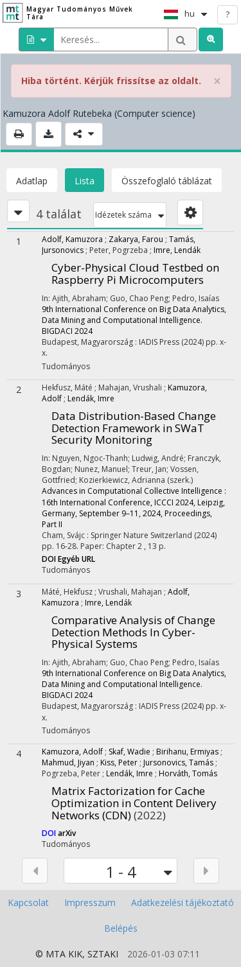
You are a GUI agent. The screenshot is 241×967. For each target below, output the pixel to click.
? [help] (227, 14)
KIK (75, 954)
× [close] (217, 81)
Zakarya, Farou (136, 239)
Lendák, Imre (90, 398)
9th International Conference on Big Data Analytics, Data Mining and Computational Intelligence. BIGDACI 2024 (134, 320)
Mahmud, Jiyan (68, 762)
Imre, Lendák (177, 250)
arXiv (67, 833)
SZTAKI (102, 954)
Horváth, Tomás (188, 773)
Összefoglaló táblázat (166, 181)
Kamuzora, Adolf (72, 751)
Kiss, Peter (119, 762)
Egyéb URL (76, 558)
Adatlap (32, 181)
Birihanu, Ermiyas (187, 751)
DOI (50, 558)
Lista (84, 181)
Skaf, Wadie (129, 751)
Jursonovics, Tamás (178, 762)
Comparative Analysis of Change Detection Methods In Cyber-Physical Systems (133, 632)
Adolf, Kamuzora (72, 239)
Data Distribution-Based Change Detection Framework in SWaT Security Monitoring (133, 427)
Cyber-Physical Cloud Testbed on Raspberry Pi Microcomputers (135, 273)
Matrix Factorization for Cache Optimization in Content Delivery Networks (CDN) (134, 802)
